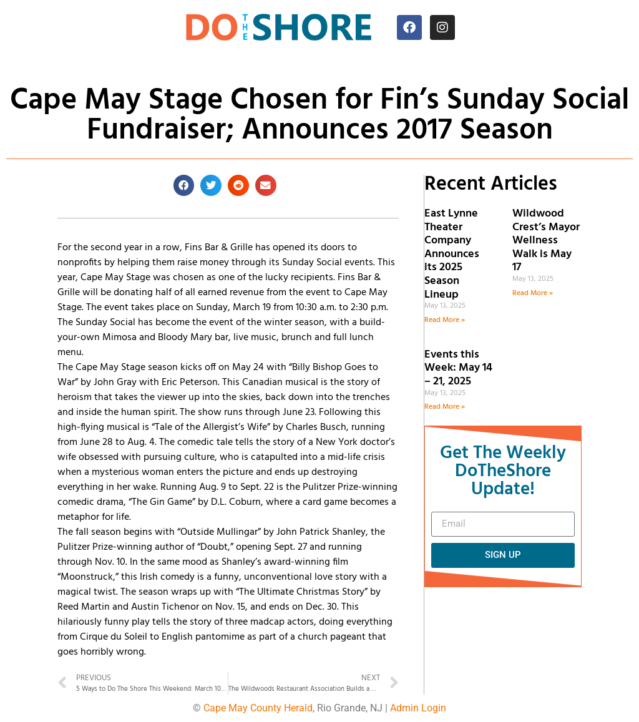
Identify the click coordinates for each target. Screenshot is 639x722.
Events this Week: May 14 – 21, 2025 (458, 368)
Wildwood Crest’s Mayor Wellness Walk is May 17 (546, 240)
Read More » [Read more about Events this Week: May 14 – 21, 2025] (444, 407)
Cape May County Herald (258, 708)
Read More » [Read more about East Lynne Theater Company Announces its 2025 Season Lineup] (444, 320)
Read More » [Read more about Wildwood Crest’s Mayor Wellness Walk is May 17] (532, 293)
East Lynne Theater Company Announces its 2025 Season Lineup (451, 254)
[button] (184, 185)
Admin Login (418, 708)
